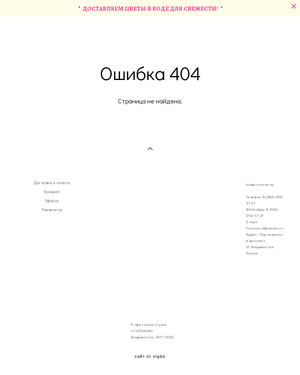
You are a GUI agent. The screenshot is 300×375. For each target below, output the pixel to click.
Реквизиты (52, 209)
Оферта (52, 200)
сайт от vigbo (150, 357)
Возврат (52, 191)
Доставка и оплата (52, 182)
